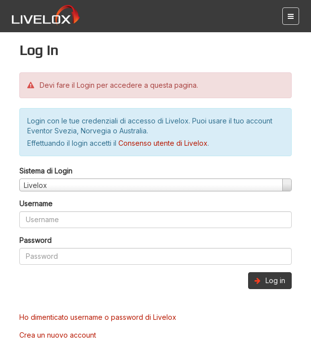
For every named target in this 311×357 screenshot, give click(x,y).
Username (35, 203)
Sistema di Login (45, 171)
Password (35, 240)
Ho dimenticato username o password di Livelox (97, 317)
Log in (270, 280)
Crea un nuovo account (57, 335)
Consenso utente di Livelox (162, 143)
